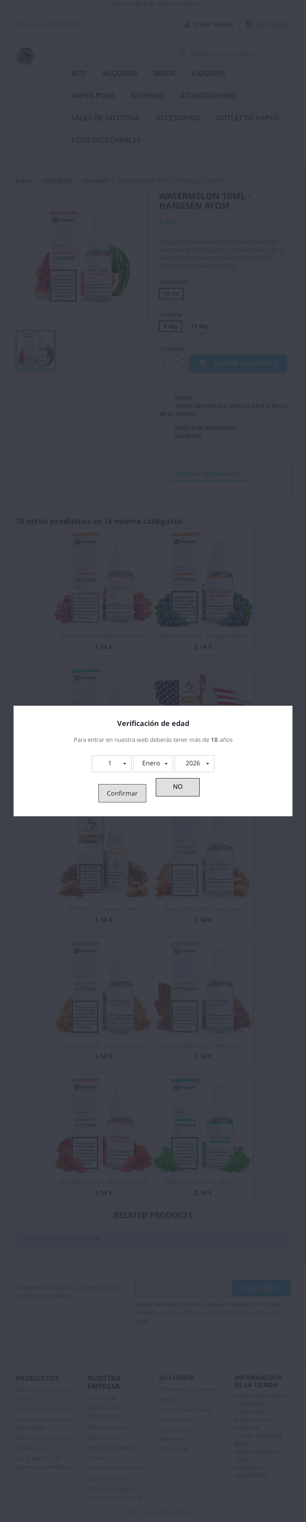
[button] (111, 763)
